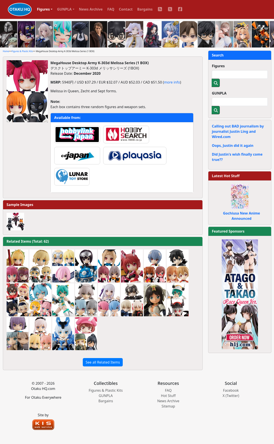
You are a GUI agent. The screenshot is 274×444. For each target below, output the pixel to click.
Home (6, 51)
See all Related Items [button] (103, 362)
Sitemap (168, 406)
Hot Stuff (168, 395)
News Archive (91, 9)
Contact (126, 9)
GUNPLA (219, 93)
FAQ (110, 9)
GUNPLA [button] (64, 9)
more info (172, 82)
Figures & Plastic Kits (22, 51)
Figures (218, 66)
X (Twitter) (231, 395)
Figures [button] (43, 9)
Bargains (145, 9)
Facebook (231, 390)
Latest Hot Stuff (226, 175)
